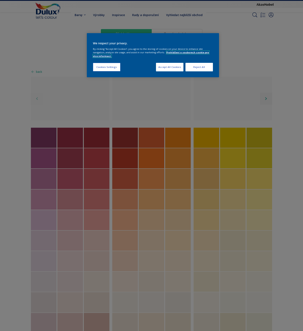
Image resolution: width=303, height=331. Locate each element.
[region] (153, 55)
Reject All (199, 67)
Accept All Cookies (169, 67)
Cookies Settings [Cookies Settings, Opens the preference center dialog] (106, 67)
